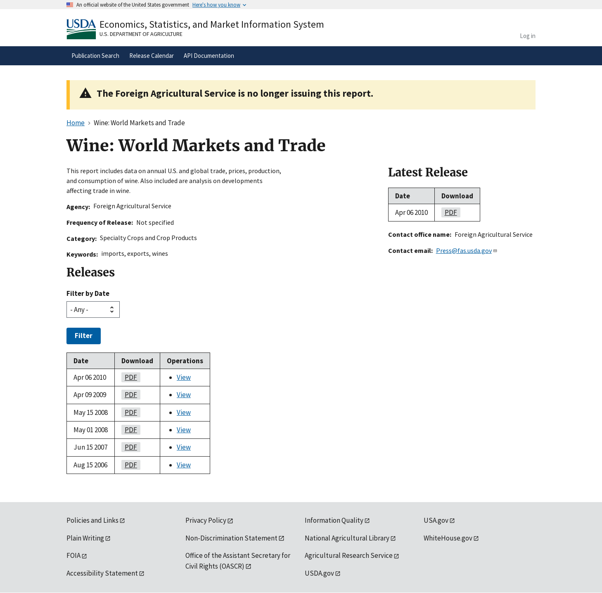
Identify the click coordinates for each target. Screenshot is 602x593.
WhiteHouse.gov (448, 538)
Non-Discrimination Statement (231, 538)
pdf (129, 377)
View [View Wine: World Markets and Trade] (184, 377)
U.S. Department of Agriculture (141, 34)
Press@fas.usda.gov (467, 250)
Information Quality (334, 520)
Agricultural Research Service (349, 555)
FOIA (73, 555)
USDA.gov (319, 573)
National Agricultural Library (347, 538)
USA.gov (436, 520)
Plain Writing (85, 538)
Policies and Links (92, 520)
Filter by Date (87, 293)
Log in (528, 35)
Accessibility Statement (102, 573)
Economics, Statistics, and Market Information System (212, 24)
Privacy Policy (205, 520)
